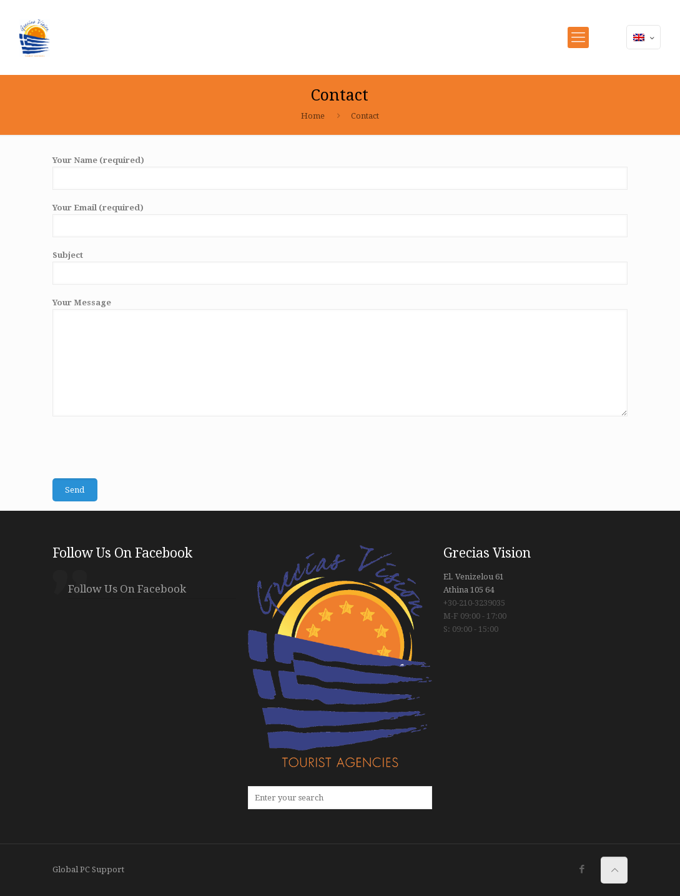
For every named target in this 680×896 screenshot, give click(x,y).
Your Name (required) (340, 172)
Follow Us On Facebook (122, 553)
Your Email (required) (340, 220)
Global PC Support (88, 869)
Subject (340, 267)
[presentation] (147, 454)
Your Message (340, 357)
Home (313, 116)
